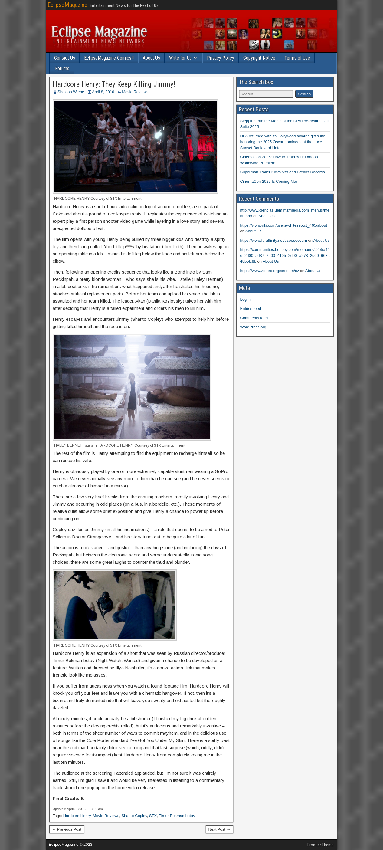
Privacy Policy (220, 58)
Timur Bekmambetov (177, 815)
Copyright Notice (259, 58)
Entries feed (250, 308)
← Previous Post (66, 829)
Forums (62, 68)
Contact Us (64, 58)
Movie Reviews (135, 92)
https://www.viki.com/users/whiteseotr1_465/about (283, 225)
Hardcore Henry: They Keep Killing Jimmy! (114, 84)
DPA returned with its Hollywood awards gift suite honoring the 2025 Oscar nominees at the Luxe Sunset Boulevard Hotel (283, 142)
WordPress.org (253, 327)
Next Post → (219, 829)
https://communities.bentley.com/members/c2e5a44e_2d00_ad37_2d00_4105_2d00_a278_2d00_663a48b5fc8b (285, 255)
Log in (245, 299)
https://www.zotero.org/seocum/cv (269, 270)
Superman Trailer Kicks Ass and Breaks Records (282, 172)
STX (153, 815)
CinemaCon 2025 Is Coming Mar (268, 181)
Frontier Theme (320, 845)
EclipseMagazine (67, 4)
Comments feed (254, 318)
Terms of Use (297, 58)
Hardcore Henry (77, 815)
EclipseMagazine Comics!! (109, 58)
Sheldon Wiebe (70, 92)
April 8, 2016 (103, 92)
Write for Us (180, 58)
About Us (151, 58)
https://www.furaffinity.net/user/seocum (273, 240)
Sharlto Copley (134, 815)
